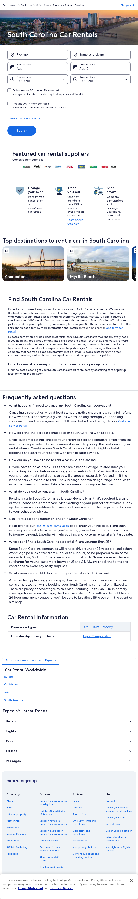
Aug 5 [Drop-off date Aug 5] (83, 68)
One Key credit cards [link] (51, 867)
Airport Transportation (97, 636)
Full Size (94, 627)
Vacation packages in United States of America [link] (53, 832)
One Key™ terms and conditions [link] (84, 822)
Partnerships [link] (13, 820)
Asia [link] (6, 692)
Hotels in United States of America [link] (52, 812)
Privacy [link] (77, 801)
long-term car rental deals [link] (52, 526)
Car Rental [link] (26, 5)
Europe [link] (9, 676)
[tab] (30, 660)
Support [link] (110, 801)
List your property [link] (16, 814)
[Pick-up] (37, 55)
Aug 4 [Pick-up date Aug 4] (21, 68)
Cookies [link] (77, 807)
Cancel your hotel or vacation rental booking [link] (119, 809)
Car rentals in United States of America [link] (51, 849)
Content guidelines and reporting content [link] (86, 855)
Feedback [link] (12, 853)
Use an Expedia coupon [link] (119, 830)
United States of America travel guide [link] (53, 802)
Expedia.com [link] (9, 5)
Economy (107, 627)
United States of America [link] (50, 5)
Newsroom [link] (13, 827)
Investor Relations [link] (16, 834)
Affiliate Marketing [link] (17, 847)
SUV (85, 627)
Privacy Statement (30, 888)
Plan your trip (128, 5)
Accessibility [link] (80, 840)
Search (22, 130)
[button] (69, 118)
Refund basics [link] (113, 824)
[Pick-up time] (37, 79)
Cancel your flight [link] (115, 817)
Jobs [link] (9, 807)
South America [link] (13, 700)
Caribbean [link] (11, 684)
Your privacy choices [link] (84, 847)
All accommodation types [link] (50, 858)
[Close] (131, 880)
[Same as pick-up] (100, 55)
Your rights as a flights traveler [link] (118, 849)
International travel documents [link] (116, 839)
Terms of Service (61, 888)
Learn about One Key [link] (75, 221)
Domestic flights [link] (49, 840)
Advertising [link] (13, 840)
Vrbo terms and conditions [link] (81, 832)
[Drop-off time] (100, 79)
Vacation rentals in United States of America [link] (53, 822)
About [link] (10, 801)
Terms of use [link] (80, 814)
